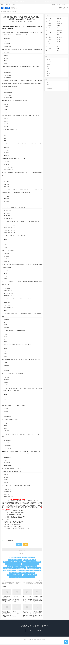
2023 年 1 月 (48, 31)
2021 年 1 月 (59, 47)
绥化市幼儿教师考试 (36, 571)
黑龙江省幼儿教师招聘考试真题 (27, 573)
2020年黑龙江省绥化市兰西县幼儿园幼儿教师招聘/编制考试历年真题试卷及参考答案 (11, 584)
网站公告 (48, 69)
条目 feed (48, 85)
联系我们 (39, 631)
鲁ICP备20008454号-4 (41, 640)
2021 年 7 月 (59, 42)
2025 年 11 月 (48, 19)
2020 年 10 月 (48, 49)
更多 (23, 554)
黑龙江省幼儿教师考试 (29, 577)
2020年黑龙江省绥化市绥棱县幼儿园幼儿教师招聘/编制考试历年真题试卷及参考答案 (32, 584)
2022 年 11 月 (48, 33)
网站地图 (35, 640)
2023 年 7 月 (48, 28)
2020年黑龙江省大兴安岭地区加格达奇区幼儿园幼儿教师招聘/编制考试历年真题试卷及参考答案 (27, 615)
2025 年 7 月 (48, 22)
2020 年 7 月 (59, 49)
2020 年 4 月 (48, 52)
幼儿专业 (24, 22)
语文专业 (48, 74)
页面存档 (58, 5)
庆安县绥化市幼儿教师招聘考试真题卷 (30, 564)
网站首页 (62, 8)
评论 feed (48, 87)
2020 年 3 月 (59, 52)
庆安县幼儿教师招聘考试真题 (28, 558)
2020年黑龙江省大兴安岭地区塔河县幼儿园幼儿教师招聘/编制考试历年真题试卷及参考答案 (6, 600)
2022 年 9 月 (48, 35)
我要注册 (8, 5)
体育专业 (48, 62)
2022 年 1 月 (59, 36)
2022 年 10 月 (59, 33)
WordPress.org (49, 89)
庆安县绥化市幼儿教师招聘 (34, 562)
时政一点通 (5, 9)
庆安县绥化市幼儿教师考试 (30, 567)
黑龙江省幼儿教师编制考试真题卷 (16, 577)
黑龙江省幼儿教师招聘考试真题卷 (14, 575)
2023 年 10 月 (48, 26)
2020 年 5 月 (59, 51)
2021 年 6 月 (48, 44)
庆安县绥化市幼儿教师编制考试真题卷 (15, 567)
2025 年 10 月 (59, 19)
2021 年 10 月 (48, 40)
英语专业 (48, 72)
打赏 (25, 545)
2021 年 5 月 (59, 44)
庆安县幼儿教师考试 (23, 562)
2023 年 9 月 (59, 26)
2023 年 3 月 (48, 29)
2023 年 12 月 (48, 24)
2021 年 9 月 (59, 40)
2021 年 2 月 (48, 47)
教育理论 (48, 65)
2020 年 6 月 (48, 51)
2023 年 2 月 (59, 29)
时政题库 (48, 67)
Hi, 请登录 (3, 5)
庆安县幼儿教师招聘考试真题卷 (15, 560)
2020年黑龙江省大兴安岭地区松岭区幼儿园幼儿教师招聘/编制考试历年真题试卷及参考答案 (16, 615)
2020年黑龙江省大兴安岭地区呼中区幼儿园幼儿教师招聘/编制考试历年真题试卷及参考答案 (6, 615)
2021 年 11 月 (59, 38)
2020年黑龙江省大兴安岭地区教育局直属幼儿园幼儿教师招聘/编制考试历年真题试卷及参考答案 (37, 615)
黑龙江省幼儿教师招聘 (14, 573)
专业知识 (11, 12)
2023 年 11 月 (59, 24)
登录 (48, 83)
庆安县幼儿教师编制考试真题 (29, 560)
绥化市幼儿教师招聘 (8, 569)
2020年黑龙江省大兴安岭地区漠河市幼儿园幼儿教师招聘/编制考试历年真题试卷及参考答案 (27, 600)
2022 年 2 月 (48, 36)
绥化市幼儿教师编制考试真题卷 (23, 571)
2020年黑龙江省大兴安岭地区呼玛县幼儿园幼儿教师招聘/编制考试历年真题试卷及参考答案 (16, 600)
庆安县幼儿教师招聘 (16, 558)
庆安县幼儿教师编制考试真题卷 (10, 562)
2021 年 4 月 (48, 45)
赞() (18, 545)
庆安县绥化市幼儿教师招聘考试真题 (13, 564)
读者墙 (63, 5)
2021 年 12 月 (48, 38)
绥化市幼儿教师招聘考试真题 (20, 569)
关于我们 (29, 631)
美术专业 (48, 71)
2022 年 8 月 (59, 35)
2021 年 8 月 (48, 42)
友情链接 (53, 5)
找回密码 (13, 5)
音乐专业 (48, 76)
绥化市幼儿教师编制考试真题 (9, 571)
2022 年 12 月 (59, 31)
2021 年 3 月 (59, 45)
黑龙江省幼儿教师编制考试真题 (29, 575)
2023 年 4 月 (59, 28)
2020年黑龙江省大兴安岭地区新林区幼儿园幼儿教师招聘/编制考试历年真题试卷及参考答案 (37, 600)
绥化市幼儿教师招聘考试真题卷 (33, 569)
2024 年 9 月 (59, 22)
